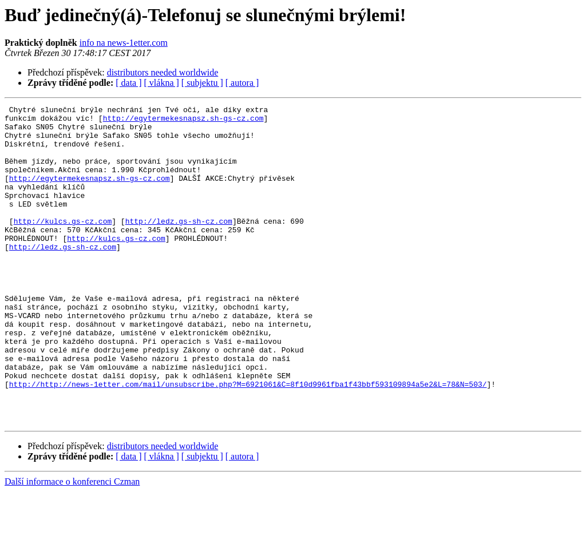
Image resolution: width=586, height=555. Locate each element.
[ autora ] (242, 83)
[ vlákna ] (161, 83)
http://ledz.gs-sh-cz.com (178, 245)
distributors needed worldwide (163, 72)
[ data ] (128, 83)
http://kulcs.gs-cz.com (63, 245)
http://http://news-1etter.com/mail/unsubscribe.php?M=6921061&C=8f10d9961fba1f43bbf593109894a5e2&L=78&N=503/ (248, 440)
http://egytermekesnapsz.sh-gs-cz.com (183, 121)
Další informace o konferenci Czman (72, 545)
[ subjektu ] (202, 83)
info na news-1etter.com (124, 42)
